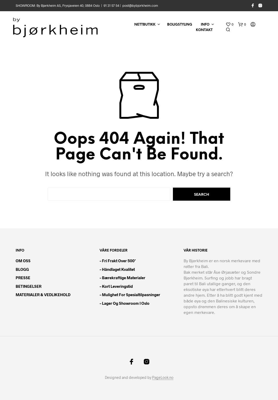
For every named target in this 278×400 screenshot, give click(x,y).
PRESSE (23, 277)
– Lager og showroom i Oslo (124, 303)
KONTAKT (204, 30)
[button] (229, 24)
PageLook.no (162, 377)
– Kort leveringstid (116, 286)
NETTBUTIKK (144, 24)
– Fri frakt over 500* (118, 260)
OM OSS (23, 260)
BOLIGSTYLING (179, 24)
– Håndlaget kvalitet (117, 269)
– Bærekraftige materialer (122, 277)
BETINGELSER (28, 286)
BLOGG (22, 269)
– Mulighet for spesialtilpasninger (130, 294)
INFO (205, 24)
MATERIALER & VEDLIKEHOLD (43, 294)
